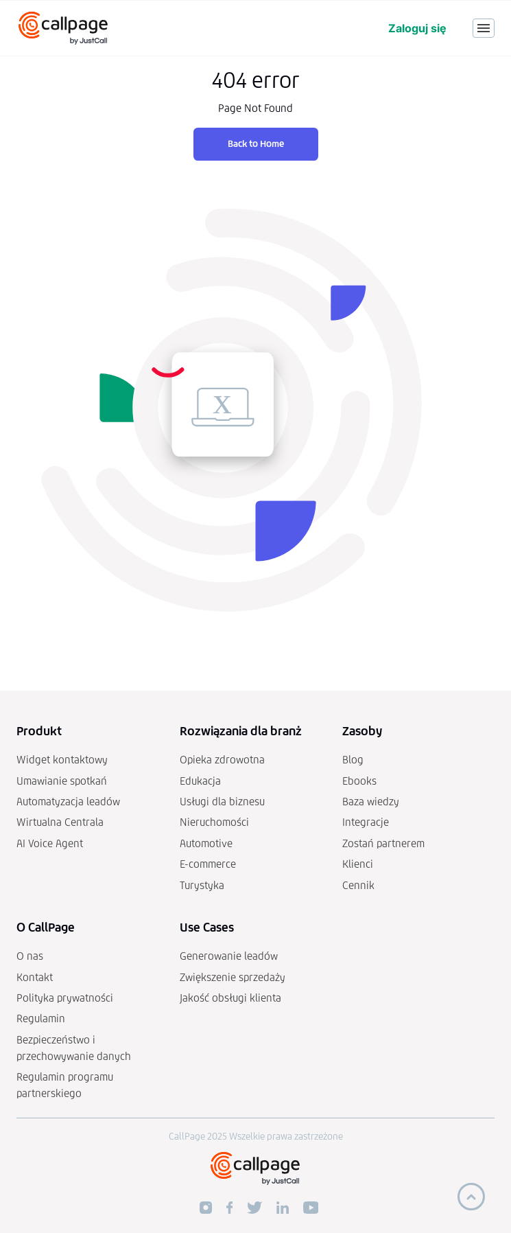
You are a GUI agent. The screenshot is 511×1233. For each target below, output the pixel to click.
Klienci (357, 864)
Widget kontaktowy (62, 759)
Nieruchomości (214, 822)
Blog (353, 759)
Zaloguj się (417, 28)
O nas (29, 956)
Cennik (358, 885)
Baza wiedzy (370, 801)
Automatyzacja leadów (68, 801)
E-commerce (208, 864)
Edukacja (200, 780)
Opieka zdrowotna (222, 759)
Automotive (206, 843)
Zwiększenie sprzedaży (232, 977)
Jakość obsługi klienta (230, 997)
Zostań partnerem (383, 843)
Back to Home (256, 144)
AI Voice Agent (49, 843)
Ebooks (359, 780)
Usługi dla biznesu (222, 801)
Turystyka (202, 885)
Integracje (365, 822)
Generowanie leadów (229, 956)
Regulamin (40, 1018)
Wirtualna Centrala (60, 822)
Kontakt (34, 977)
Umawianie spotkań (61, 780)
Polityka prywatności (64, 997)
